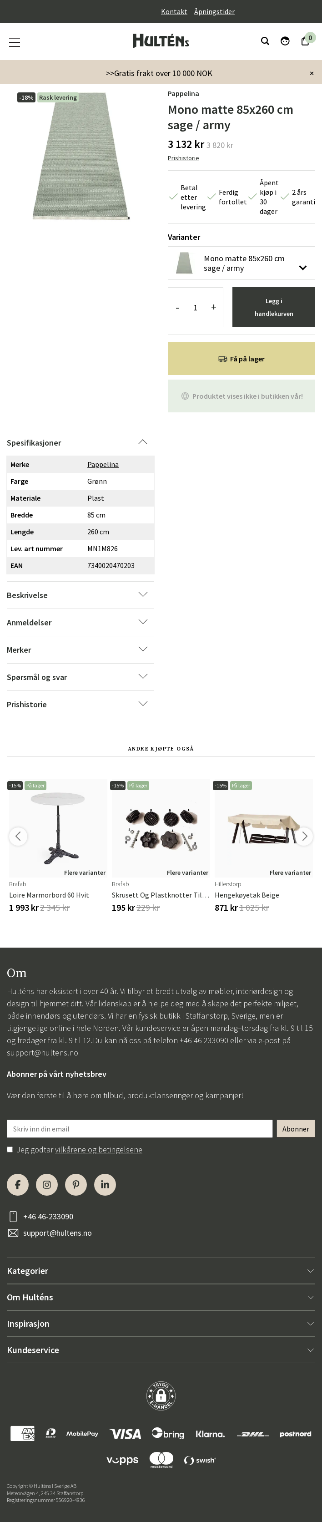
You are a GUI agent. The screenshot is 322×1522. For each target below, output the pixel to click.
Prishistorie (183, 158)
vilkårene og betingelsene (98, 1149)
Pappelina (183, 93)
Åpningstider (214, 11)
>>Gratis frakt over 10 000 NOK (159, 73)
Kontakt (174, 11)
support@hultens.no (42, 1052)
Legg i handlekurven (274, 307)
